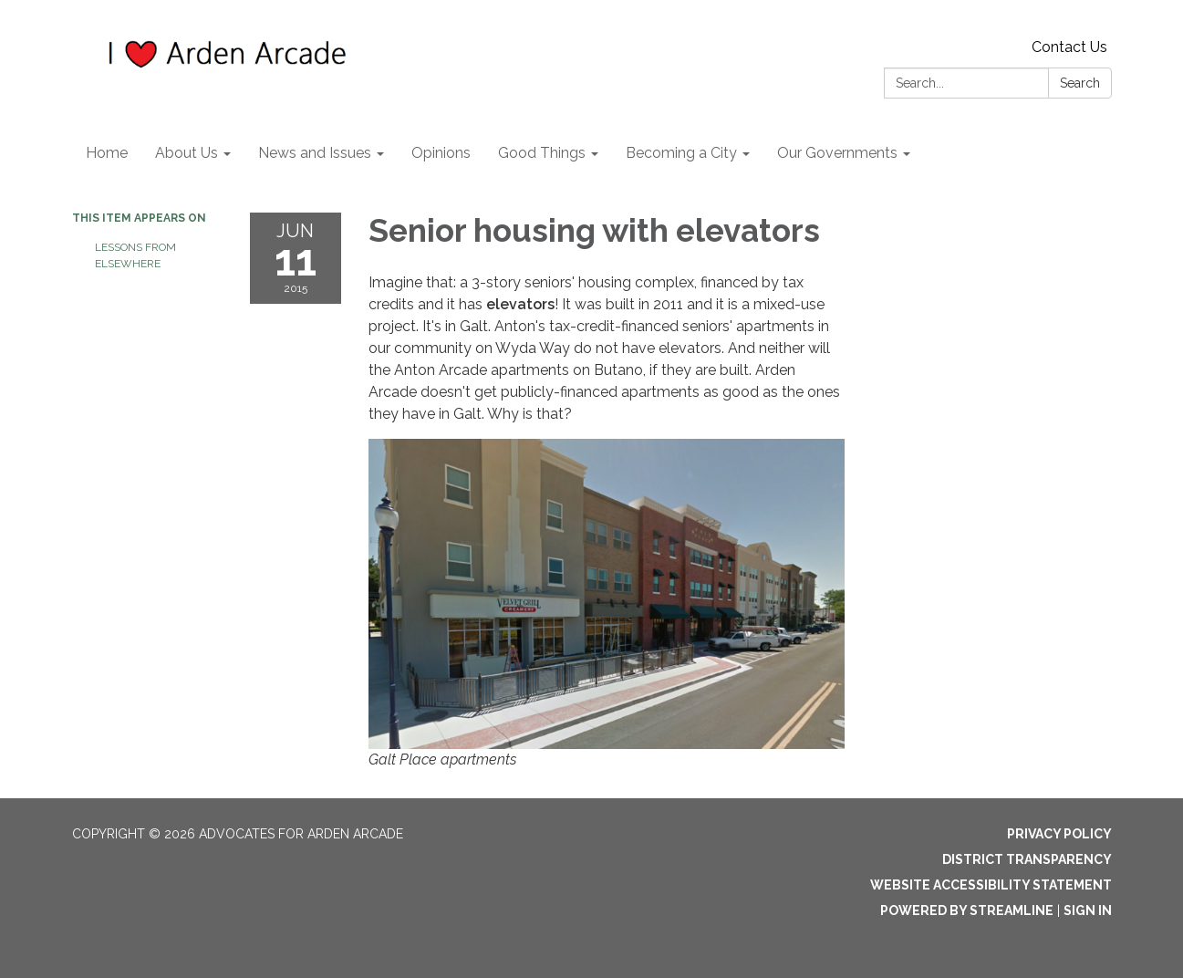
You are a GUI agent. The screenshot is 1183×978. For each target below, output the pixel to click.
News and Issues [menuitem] (314, 152)
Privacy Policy (1059, 834)
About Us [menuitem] (186, 152)
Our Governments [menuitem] (837, 152)
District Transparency (1027, 859)
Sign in (1088, 910)
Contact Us (1069, 47)
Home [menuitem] (107, 152)
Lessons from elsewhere (135, 255)
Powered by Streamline (966, 910)
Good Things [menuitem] (542, 152)
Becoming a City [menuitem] (681, 152)
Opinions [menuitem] (441, 152)
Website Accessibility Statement (991, 885)
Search (1080, 83)
